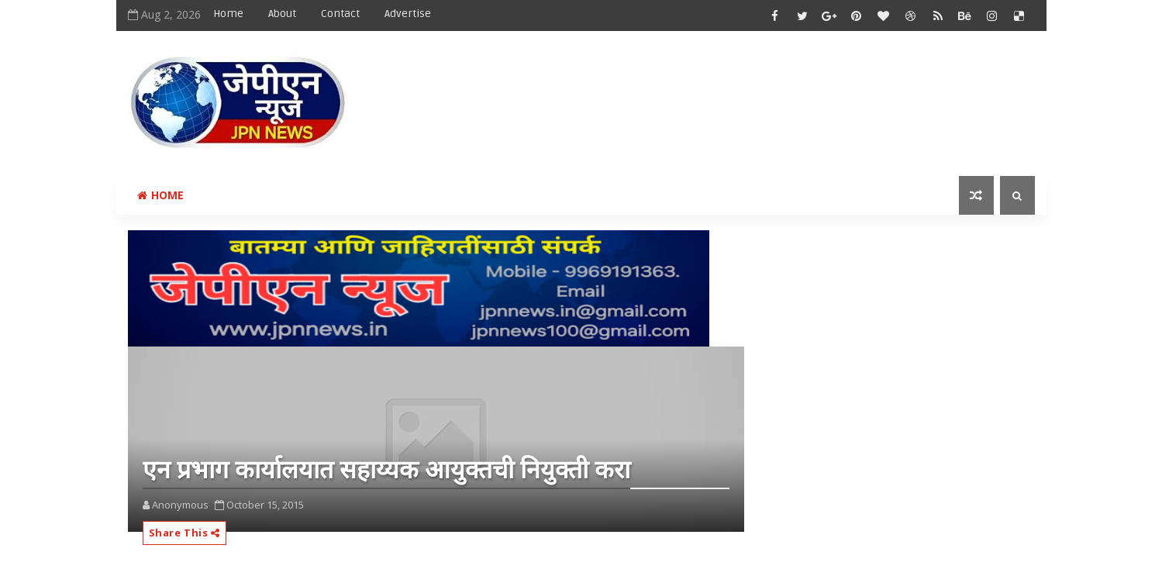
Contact (340, 13)
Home (228, 13)
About (282, 13)
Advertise (407, 13)
